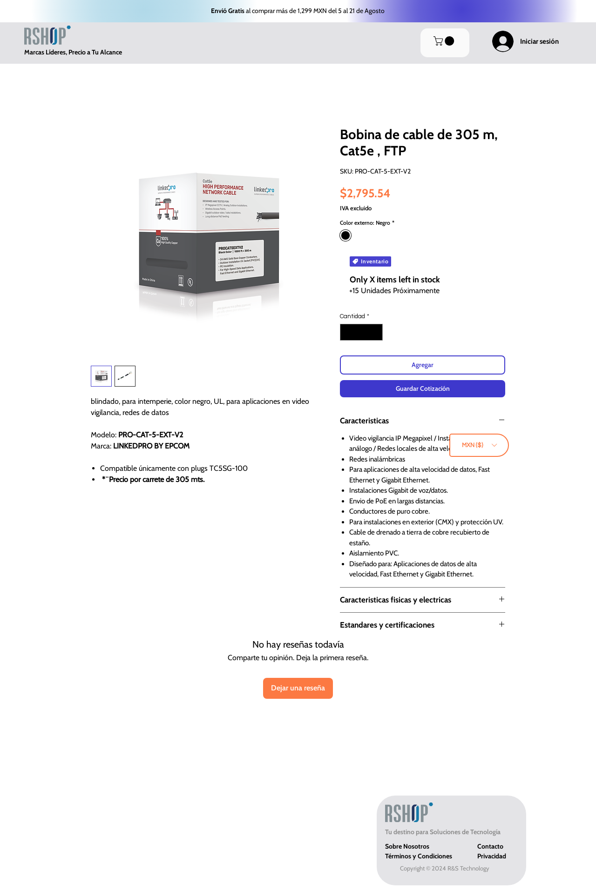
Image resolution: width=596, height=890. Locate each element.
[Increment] (376, 332)
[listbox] (479, 445)
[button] (479, 445)
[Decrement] (346, 332)
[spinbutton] (361, 332)
